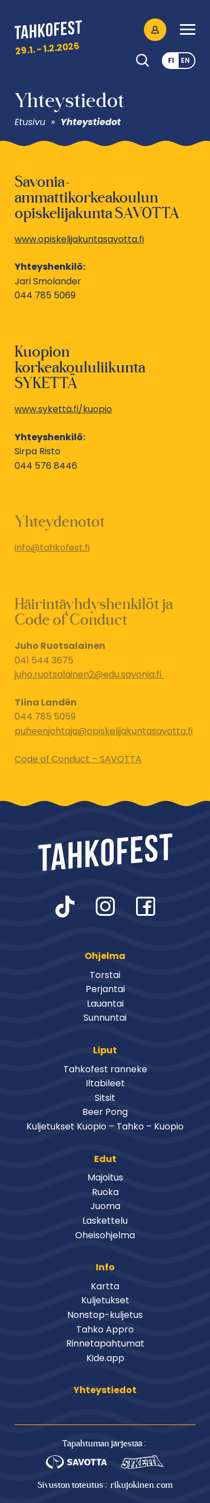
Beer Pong (105, 1111)
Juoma (105, 1206)
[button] (187, 29)
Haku (143, 60)
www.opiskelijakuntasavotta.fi (79, 239)
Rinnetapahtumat (105, 1343)
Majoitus (105, 1177)
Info (105, 1267)
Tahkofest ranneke (105, 1069)
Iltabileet (105, 1083)
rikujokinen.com (141, 1484)
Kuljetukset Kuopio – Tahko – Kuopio (105, 1126)
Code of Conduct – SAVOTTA (78, 759)
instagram (105, 906)
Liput (105, 1050)
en (185, 60)
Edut (105, 1158)
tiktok (65, 906)
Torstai (105, 975)
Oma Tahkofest (155, 30)
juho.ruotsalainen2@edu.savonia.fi (89, 674)
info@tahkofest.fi (52, 547)
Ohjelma (105, 955)
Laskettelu (105, 1220)
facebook (145, 906)
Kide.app (105, 1358)
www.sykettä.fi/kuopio (63, 409)
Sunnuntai (105, 1017)
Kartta (105, 1286)
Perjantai (105, 989)
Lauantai (105, 1003)
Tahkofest (48, 32)
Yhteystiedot (90, 122)
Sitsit (105, 1097)
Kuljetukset (105, 1300)
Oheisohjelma (105, 1235)
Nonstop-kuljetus (105, 1314)
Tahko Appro (105, 1329)
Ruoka (105, 1192)
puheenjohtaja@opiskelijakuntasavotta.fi (104, 731)
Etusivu (31, 122)
